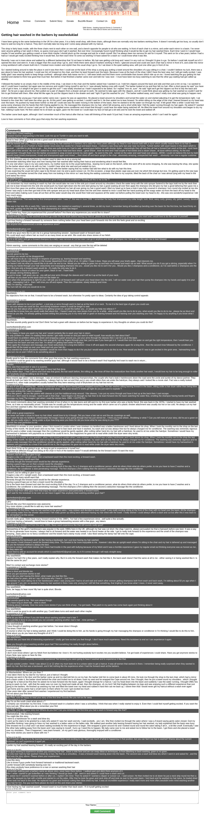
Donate (64, 21)
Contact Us (96, 21)
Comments (34, 21)
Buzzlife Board (79, 21)
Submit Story (50, 21)
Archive (21, 21)
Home (10, 21)
